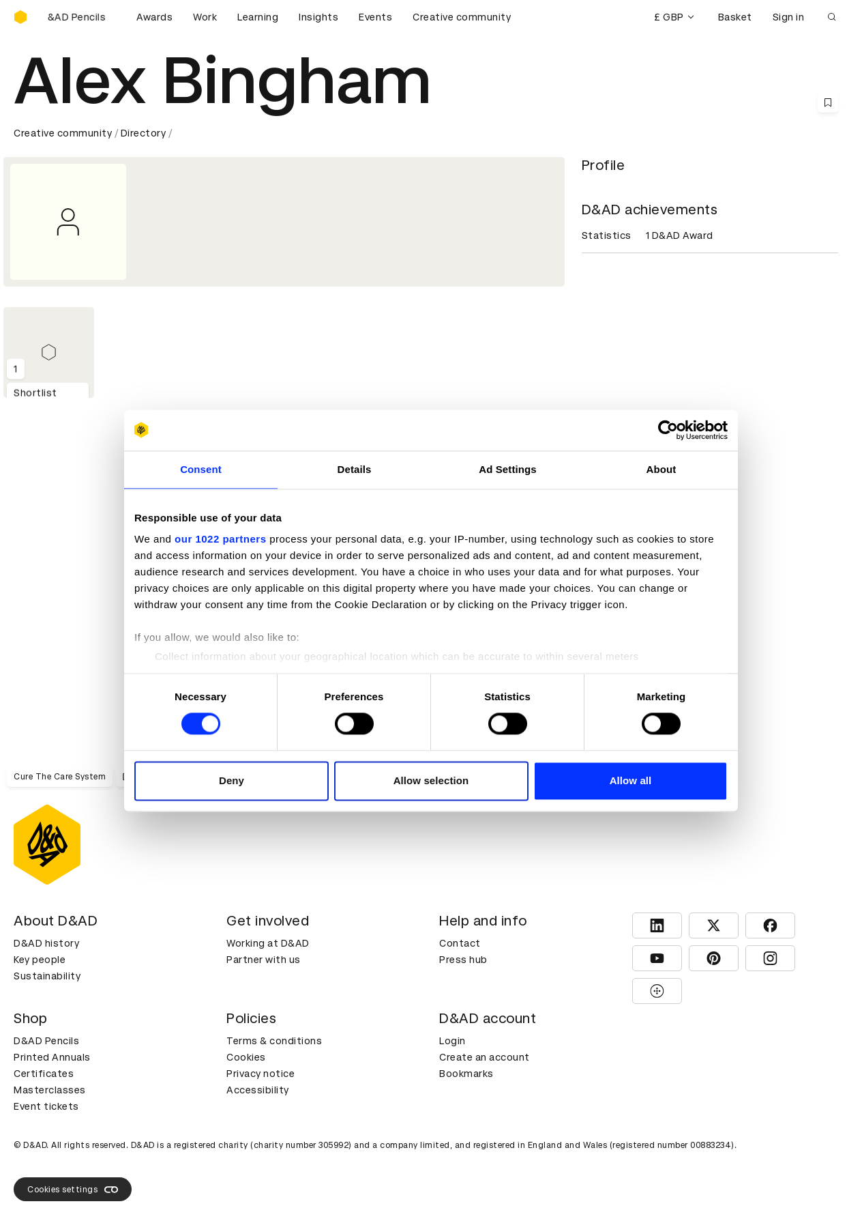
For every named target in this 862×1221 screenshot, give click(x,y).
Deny (231, 780)
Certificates (44, 1073)
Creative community (462, 17)
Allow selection (431, 780)
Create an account (484, 1057)
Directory (143, 133)
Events (375, 17)
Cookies (246, 1057)
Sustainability (47, 976)
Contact (460, 943)
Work (205, 17)
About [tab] (661, 469)
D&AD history (46, 943)
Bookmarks (466, 1073)
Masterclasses (50, 1089)
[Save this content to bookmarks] (828, 102)
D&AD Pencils (46, 1040)
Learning (257, 17)
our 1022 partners (220, 539)
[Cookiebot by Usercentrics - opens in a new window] (668, 430)
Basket (735, 17)
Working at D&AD (268, 943)
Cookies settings (72, 1189)
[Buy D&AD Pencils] (82, 17)
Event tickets (46, 1106)
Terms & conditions (274, 1040)
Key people (39, 959)
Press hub (463, 959)
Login (452, 1040)
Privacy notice (260, 1073)
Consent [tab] (201, 469)
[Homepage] (20, 17)
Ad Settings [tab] (507, 469)
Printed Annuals (52, 1057)
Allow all (631, 780)
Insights (318, 17)
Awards (154, 17)
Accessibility (257, 1089)
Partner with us (263, 959)
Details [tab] (355, 469)
